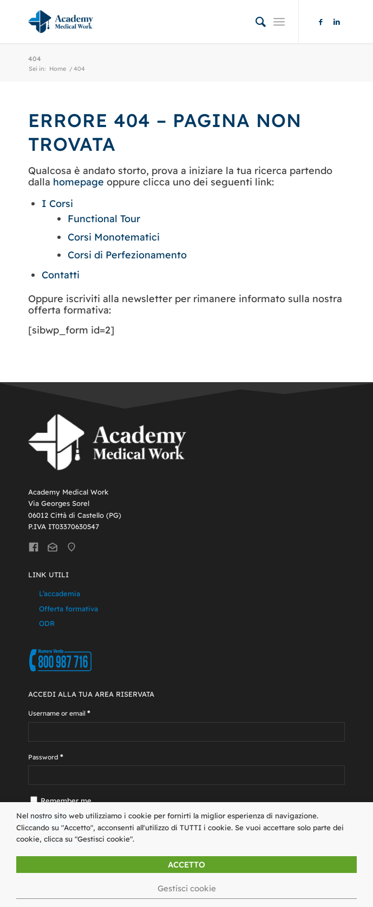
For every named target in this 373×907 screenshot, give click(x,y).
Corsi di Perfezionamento (127, 255)
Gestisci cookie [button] (187, 888)
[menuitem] (255, 21)
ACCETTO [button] (186, 864)
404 (34, 59)
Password (45, 756)
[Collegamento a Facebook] (320, 22)
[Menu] (279, 22)
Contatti (61, 275)
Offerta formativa (68, 608)
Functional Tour (104, 218)
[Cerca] (255, 21)
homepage (78, 182)
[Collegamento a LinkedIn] (337, 22)
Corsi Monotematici (114, 237)
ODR (47, 623)
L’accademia (59, 593)
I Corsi (57, 203)
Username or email (59, 713)
